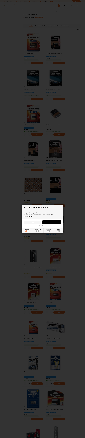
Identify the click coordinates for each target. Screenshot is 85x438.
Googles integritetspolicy (28, 216)
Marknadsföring (38, 230)
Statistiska (58, 230)
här (52, 214)
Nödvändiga (27, 230)
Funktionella (48, 230)
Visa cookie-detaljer (42, 225)
